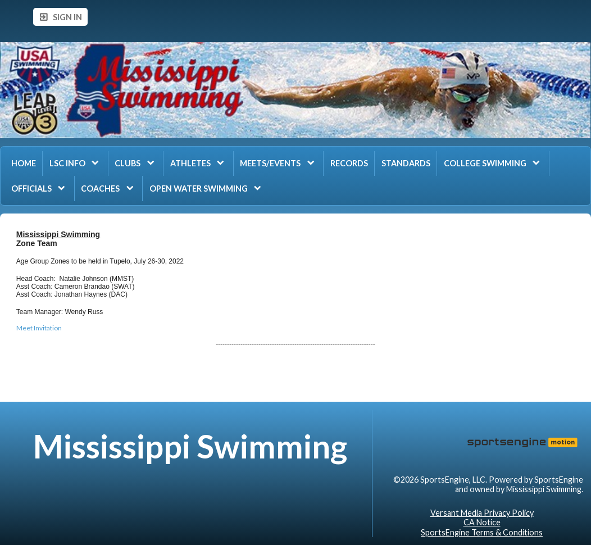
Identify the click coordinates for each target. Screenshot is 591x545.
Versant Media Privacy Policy (482, 512)
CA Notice (482, 522)
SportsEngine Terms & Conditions (482, 532)
